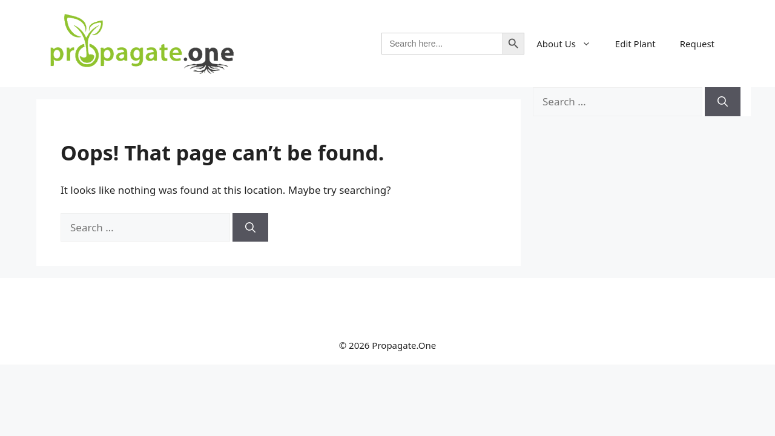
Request (697, 44)
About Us (569, 43)
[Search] (250, 227)
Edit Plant (635, 44)
